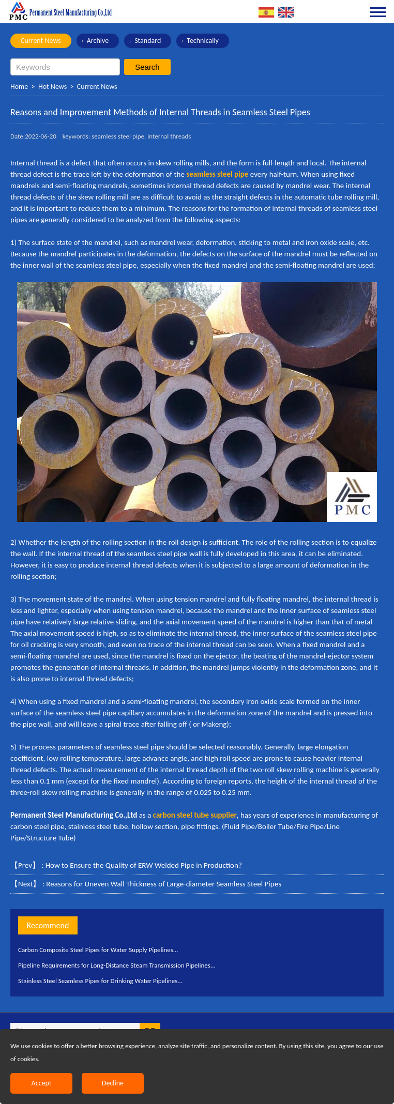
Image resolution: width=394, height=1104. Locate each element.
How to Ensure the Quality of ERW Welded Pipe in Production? (144, 865)
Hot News (52, 86)
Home (19, 86)
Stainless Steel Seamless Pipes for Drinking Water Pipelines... (100, 981)
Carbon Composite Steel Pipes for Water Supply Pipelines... (98, 950)
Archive (98, 40)
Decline (113, 1083)
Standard (147, 40)
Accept (42, 1083)
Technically (203, 40)
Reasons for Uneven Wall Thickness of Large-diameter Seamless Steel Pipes (163, 883)
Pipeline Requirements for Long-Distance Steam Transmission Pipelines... (117, 965)
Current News (41, 40)
